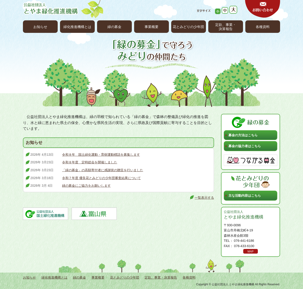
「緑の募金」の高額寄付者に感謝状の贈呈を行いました (102, 170)
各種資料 (263, 27)
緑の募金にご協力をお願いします (86, 185)
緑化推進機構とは (77, 27)
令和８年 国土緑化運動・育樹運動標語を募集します (101, 154)
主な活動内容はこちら (244, 195)
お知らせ (40, 27)
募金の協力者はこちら (244, 146)
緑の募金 (114, 27)
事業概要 (151, 27)
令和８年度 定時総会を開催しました (89, 162)
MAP (250, 251)
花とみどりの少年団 (188, 27)
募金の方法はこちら (243, 135)
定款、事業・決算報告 (225, 27)
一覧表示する (204, 197)
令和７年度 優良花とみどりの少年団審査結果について (101, 178)
